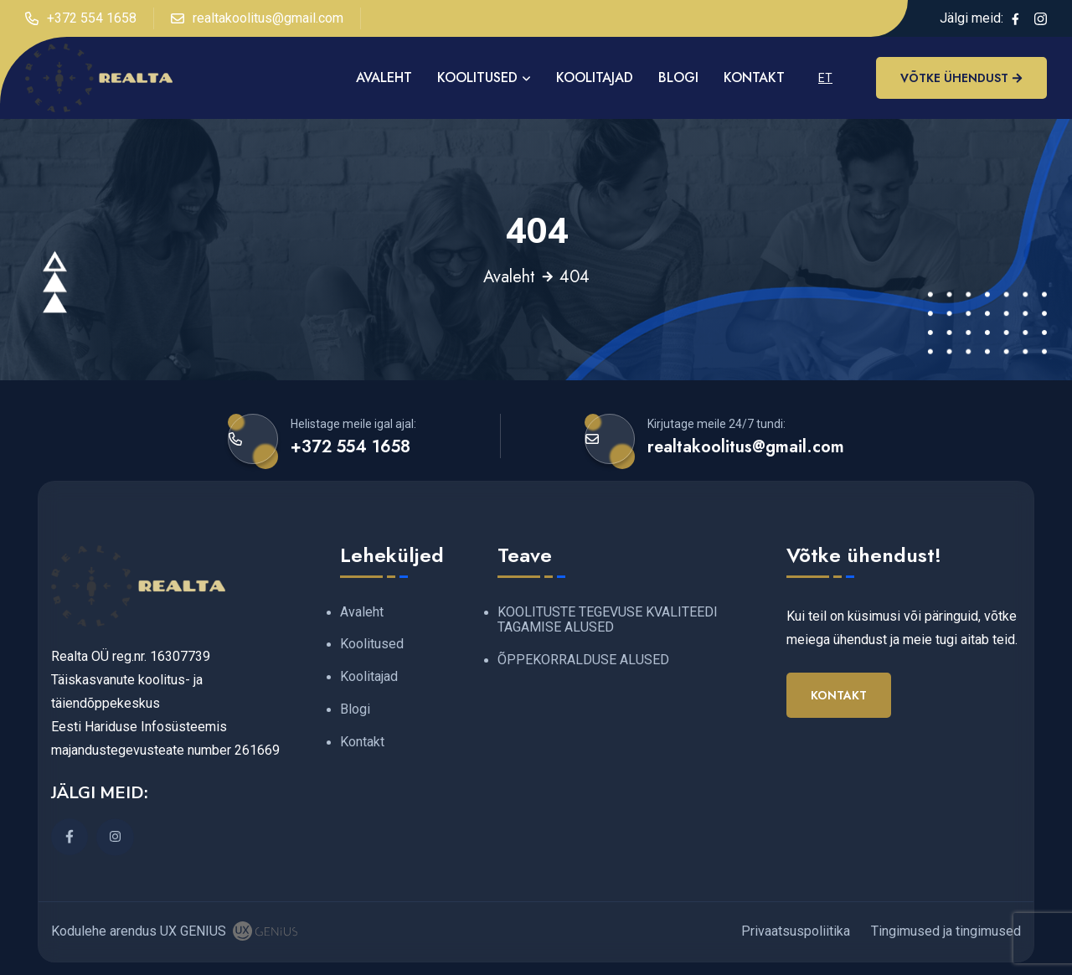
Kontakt (754, 77)
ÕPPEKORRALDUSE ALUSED (583, 660)
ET (825, 78)
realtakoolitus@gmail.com (257, 18)
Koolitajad (594, 77)
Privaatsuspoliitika (795, 931)
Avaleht (509, 277)
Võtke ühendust (961, 78)
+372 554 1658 (81, 18)
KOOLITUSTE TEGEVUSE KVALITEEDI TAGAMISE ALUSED (607, 620)
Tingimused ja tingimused (946, 931)
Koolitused (477, 77)
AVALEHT (384, 77)
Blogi (678, 77)
